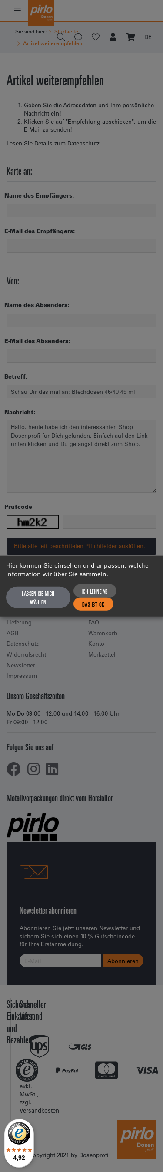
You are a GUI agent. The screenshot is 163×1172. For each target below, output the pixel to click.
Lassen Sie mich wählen (38, 597)
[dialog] (81, 586)
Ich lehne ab (95, 591)
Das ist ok (93, 604)
